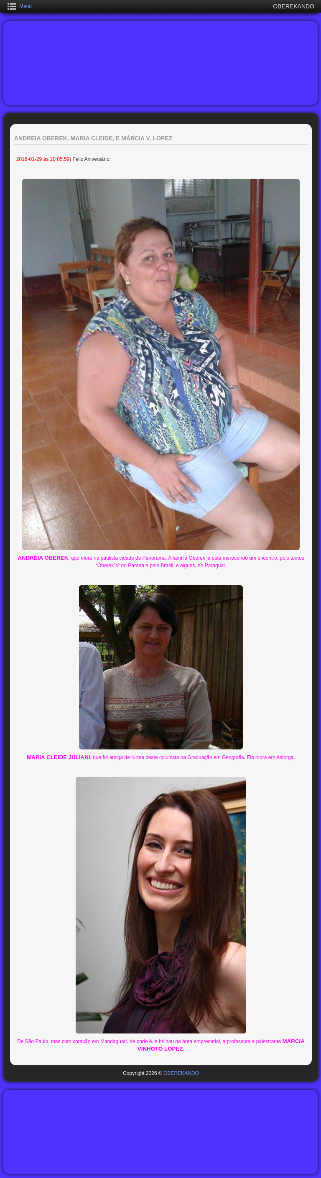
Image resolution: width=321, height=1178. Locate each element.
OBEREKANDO (181, 1073)
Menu (25, 6)
